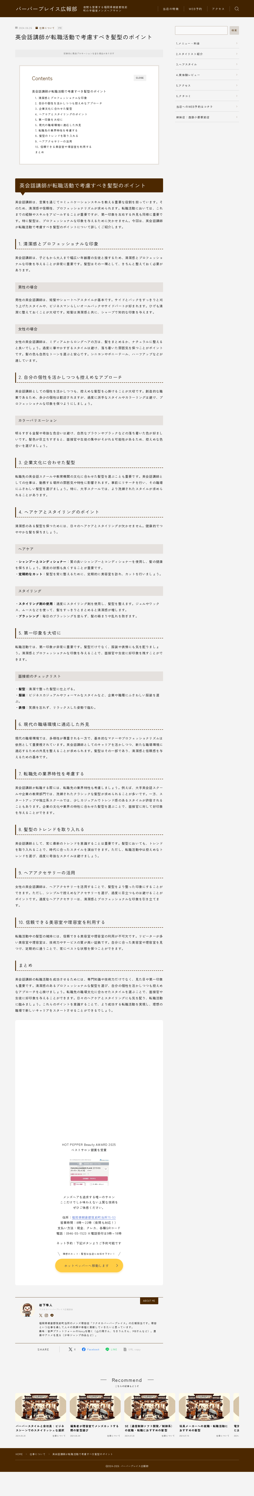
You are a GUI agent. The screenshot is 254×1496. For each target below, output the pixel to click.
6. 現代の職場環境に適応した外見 (58, 125)
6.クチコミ (183, 96)
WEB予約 (195, 9)
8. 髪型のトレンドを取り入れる (57, 136)
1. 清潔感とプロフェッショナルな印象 (61, 98)
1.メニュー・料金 (188, 43)
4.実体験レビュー (188, 75)
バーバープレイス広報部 (46, 9)
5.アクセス (183, 85)
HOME (19, 1454)
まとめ (39, 152)
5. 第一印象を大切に (49, 120)
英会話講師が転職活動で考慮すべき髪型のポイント (69, 91)
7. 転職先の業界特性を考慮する (56, 130)
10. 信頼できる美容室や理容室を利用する (63, 147)
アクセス (218, 9)
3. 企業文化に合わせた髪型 (53, 109)
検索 (234, 30)
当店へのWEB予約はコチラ (194, 107)
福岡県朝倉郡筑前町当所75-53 (94, 1217)
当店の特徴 (171, 9)
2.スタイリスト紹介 (189, 54)
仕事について (45, 28)
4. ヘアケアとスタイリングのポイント (61, 114)
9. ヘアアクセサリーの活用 (53, 141)
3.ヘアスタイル (186, 64)
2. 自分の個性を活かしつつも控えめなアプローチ (68, 103)
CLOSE (140, 78)
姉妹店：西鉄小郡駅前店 (193, 117)
